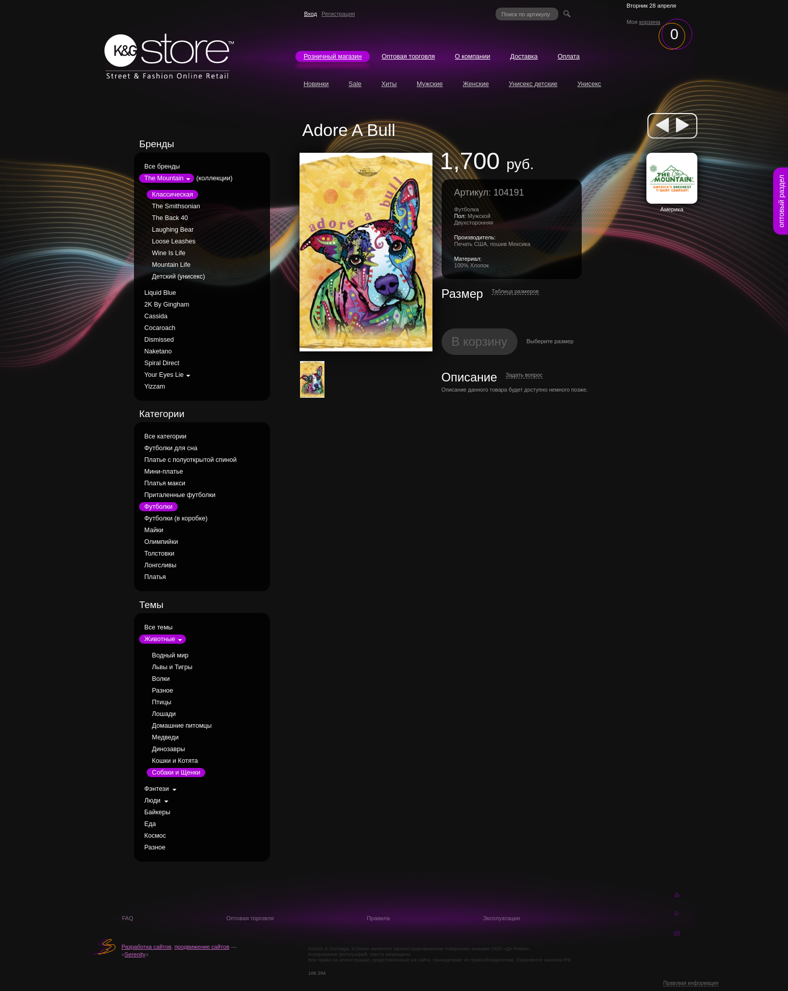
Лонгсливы (160, 565)
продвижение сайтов (202, 947)
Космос (155, 835)
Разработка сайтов (146, 947)
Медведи (165, 737)
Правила (378, 918)
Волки (161, 678)
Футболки (158, 506)
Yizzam (154, 386)
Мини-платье (163, 471)
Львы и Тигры (172, 667)
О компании (472, 56)
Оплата (569, 56)
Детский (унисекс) (178, 276)
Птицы (161, 702)
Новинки (316, 84)
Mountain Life (171, 264)
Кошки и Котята (175, 760)
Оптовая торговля (408, 56)
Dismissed (159, 339)
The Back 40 (170, 218)
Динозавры (168, 749)
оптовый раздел (781, 201)
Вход (310, 14)
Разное (162, 690)
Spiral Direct (161, 363)
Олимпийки (161, 541)
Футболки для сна (170, 448)
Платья (155, 577)
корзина (649, 22)
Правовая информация (691, 983)
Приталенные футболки (179, 495)
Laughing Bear (173, 229)
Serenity (135, 954)
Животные (159, 639)
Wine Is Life (168, 253)
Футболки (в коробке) (175, 518)
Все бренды (162, 166)
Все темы (158, 627)
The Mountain (163, 178)
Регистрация (338, 14)
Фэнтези (156, 788)
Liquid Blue (160, 292)
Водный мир (170, 655)
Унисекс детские (533, 84)
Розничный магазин (333, 56)
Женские (475, 84)
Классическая (172, 194)
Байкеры (157, 812)
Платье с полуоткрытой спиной (190, 459)
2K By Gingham (166, 304)
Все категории (165, 436)
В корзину (479, 341)
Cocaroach (159, 328)
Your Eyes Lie (163, 374)
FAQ (127, 918)
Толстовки (159, 553)
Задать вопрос (524, 375)
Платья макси (164, 483)
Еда (150, 824)
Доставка (523, 56)
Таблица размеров (515, 291)
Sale (354, 84)
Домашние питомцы (181, 725)
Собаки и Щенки (176, 772)
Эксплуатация (501, 918)
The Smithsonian (176, 206)
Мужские (430, 84)
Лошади (164, 714)
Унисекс (589, 84)
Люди (152, 800)
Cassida (156, 316)
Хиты (389, 84)
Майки (153, 530)
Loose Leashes (173, 241)
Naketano (158, 351)
